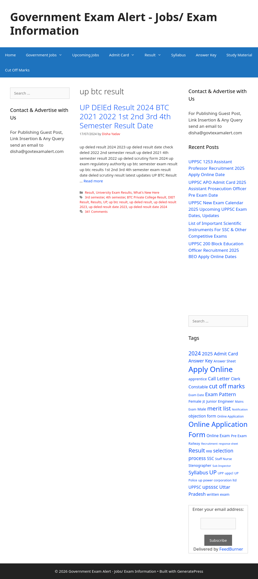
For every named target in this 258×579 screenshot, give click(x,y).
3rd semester (94, 197)
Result (155, 54)
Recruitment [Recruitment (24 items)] (209, 443)
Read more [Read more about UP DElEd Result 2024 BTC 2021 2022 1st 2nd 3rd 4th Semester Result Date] (93, 180)
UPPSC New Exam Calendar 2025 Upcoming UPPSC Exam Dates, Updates (217, 209)
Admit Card (124, 54)
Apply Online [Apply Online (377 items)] (210, 369)
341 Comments (96, 211)
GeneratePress (190, 571)
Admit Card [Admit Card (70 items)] (226, 354)
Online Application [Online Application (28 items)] (230, 416)
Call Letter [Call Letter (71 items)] (219, 378)
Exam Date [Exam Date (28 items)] (196, 395)
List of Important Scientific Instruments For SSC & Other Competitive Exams (217, 229)
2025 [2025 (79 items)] (207, 353)
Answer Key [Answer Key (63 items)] (200, 361)
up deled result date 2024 (148, 206)
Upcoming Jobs (85, 54)
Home (10, 54)
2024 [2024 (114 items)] (194, 353)
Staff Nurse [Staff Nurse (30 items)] (223, 459)
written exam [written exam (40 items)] (218, 494)
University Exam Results (114, 192)
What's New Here (146, 192)
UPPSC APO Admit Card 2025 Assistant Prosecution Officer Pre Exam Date (217, 188)
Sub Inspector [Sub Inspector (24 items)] (221, 466)
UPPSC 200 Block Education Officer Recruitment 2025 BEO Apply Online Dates (215, 250)
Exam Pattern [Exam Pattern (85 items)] (220, 394)
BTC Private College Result (146, 197)
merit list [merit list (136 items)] (219, 408)
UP (105, 202)
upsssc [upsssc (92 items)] (210, 486)
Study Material (239, 54)
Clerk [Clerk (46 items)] (235, 379)
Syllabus (178, 54)
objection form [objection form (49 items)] (202, 416)
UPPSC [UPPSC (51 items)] (194, 487)
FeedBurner (231, 549)
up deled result (140, 202)
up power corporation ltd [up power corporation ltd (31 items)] (217, 480)
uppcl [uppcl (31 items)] (229, 473)
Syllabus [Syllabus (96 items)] (198, 472)
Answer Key (206, 54)
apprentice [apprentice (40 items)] (197, 379)
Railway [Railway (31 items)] (194, 443)
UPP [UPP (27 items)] (220, 473)
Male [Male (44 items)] (201, 408)
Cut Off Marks (17, 69)
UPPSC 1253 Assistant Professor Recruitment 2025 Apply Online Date (216, 168)
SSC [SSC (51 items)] (210, 458)
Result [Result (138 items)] (196, 450)
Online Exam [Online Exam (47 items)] (218, 435)
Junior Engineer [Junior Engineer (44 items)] (220, 401)
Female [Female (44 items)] (194, 401)
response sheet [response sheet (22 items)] (228, 443)
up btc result (118, 202)
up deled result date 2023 (108, 206)
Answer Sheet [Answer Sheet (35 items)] (225, 361)
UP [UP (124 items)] (213, 472)
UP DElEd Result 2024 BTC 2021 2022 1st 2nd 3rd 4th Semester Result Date (125, 116)
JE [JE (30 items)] (204, 401)
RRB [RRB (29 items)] (209, 451)
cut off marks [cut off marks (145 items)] (227, 386)
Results (96, 202)
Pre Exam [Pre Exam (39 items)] (239, 435)
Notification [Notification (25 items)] (240, 409)
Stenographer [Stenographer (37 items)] (199, 465)
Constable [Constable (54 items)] (198, 387)
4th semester (115, 197)
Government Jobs (46, 54)
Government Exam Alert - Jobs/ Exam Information (113, 23)
